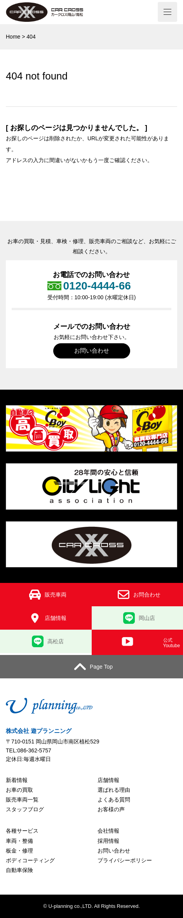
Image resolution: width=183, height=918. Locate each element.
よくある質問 (114, 799)
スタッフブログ (25, 809)
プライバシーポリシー (125, 860)
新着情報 (17, 780)
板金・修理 (19, 850)
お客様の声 (111, 809)
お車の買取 (19, 790)
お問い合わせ (91, 350)
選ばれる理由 (114, 790)
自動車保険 (19, 870)
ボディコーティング (30, 860)
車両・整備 (19, 841)
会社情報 (108, 831)
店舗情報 (108, 780)
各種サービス (22, 831)
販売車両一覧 (22, 799)
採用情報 (108, 841)
